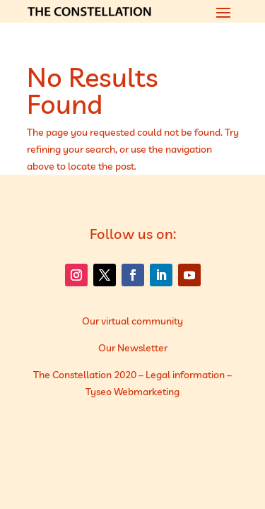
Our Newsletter (132, 347)
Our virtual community (132, 321)
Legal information (185, 374)
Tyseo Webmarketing (132, 391)
